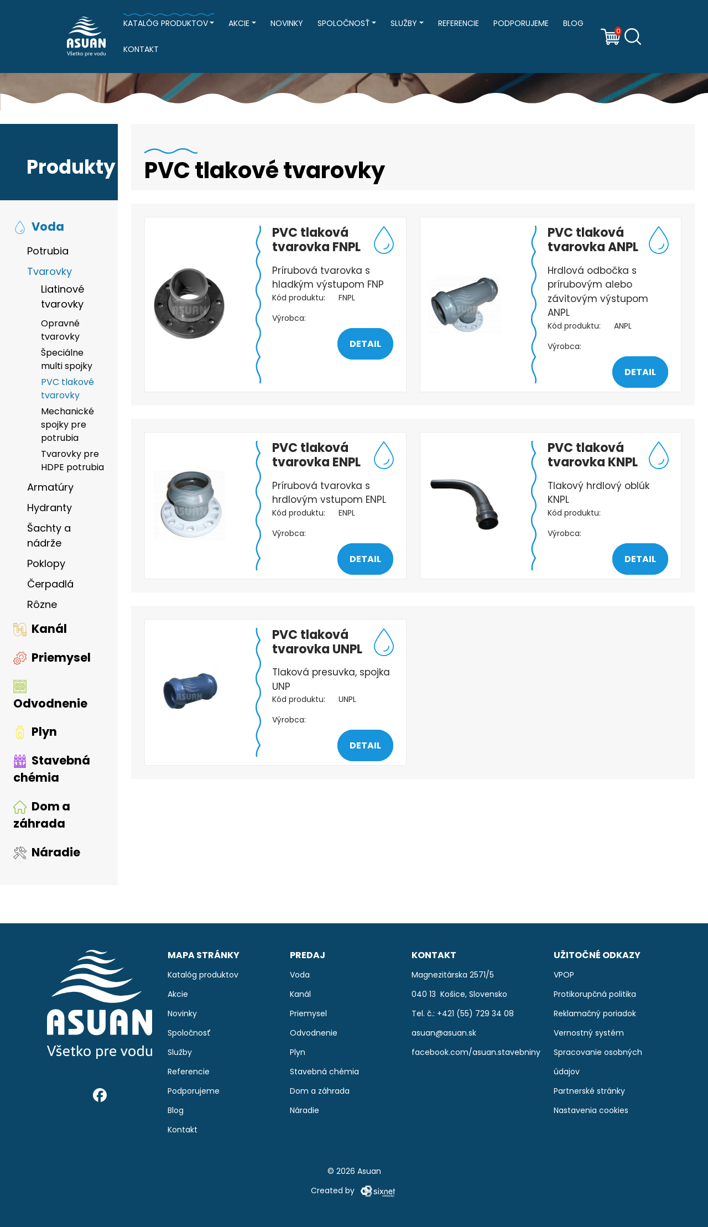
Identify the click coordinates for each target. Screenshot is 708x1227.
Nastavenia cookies (591, 1110)
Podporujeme (521, 23)
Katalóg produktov (165, 23)
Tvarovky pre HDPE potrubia (72, 463)
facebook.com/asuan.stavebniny (476, 1052)
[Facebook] (100, 1095)
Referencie (458, 23)
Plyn (35, 734)
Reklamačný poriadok (595, 1013)
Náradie (46, 854)
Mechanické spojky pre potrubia (67, 427)
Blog (573, 23)
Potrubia (48, 254)
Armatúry (50, 490)
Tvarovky (49, 274)
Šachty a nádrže (49, 538)
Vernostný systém (589, 1032)
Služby (404, 23)
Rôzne (42, 607)
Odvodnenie (50, 698)
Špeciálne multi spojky (66, 362)
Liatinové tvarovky (62, 299)
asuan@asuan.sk (444, 1032)
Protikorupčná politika (595, 994)
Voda (38, 229)
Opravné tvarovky (60, 333)
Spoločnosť (343, 23)
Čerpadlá (50, 587)
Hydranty (49, 510)
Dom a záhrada (41, 817)
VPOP (564, 974)
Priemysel (52, 660)
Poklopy (46, 566)
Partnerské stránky (589, 1090)
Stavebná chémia (51, 771)
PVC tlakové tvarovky (67, 391)
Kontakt (141, 49)
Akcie (238, 23)
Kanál (40, 631)
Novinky (286, 23)
